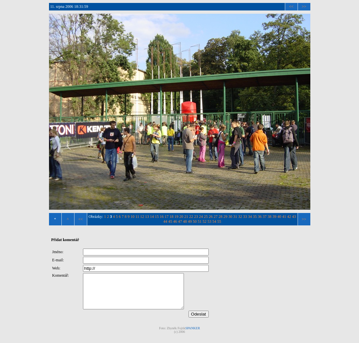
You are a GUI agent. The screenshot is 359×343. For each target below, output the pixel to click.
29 (225, 216)
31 (235, 216)
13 (147, 216)
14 (152, 216)
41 (284, 216)
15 (157, 216)
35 (255, 216)
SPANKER (192, 335)
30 (230, 216)
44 (165, 221)
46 (175, 221)
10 (133, 216)
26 (211, 216)
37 (265, 216)
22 (191, 216)
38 (269, 216)
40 (279, 216)
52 (204, 221)
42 (289, 216)
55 (219, 221)
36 (260, 216)
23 (196, 216)
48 (185, 221)
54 (214, 221)
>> (304, 6)
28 (220, 216)
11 (137, 216)
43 (294, 216)
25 (206, 216)
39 (274, 216)
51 (200, 221)
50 (195, 221)
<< (291, 6)
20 (181, 216)
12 (142, 216)
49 (190, 221)
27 (216, 216)
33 (245, 216)
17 (167, 216)
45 (170, 221)
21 (186, 216)
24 (201, 216)
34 (250, 216)
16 (162, 216)
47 (180, 221)
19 (176, 216)
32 (240, 216)
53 (209, 221)
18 (171, 216)
